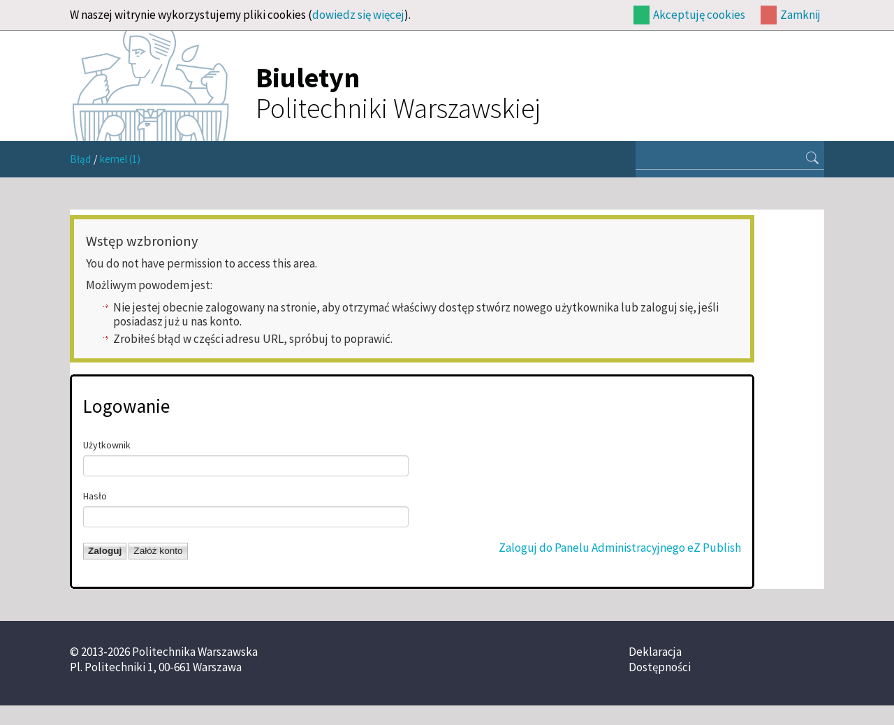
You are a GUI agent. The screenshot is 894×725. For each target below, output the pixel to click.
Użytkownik (107, 445)
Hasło (95, 496)
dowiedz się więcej (358, 14)
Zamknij (800, 14)
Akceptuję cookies (699, 14)
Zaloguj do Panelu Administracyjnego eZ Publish (620, 547)
